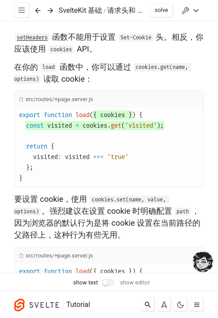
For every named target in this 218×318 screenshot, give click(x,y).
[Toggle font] (164, 305)
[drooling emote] (203, 262)
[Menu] (22, 10)
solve (161, 10)
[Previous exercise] (38, 11)
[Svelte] (39, 305)
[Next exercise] (50, 11)
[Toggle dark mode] (180, 305)
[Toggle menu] (197, 305)
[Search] (148, 305)
